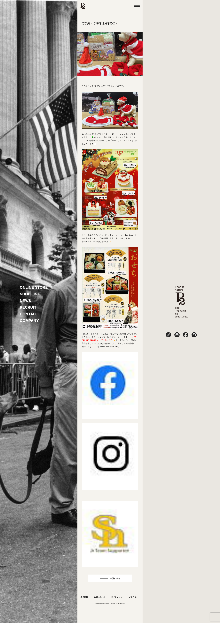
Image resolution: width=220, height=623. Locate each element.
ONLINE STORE (34, 287)
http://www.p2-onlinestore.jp (108, 346)
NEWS (25, 301)
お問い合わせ (99, 597)
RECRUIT (28, 307)
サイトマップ (116, 597)
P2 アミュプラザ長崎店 (104, 86)
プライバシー (133, 597)
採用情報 (84, 597)
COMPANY (29, 320)
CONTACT (29, 314)
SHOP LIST (30, 294)
